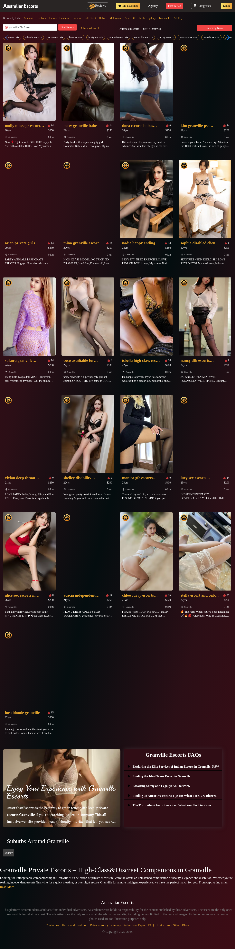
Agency (153, 5)
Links (160, 925)
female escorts (211, 37)
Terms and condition (74, 925)
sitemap (116, 925)
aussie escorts (55, 37)
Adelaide (29, 18)
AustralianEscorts (129, 28)
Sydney (152, 18)
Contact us (52, 925)
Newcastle (130, 18)
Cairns (53, 18)
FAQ (151, 925)
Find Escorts (67, 27)
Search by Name (215, 28)
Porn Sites (172, 925)
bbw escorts (75, 37)
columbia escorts (143, 37)
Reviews (97, 5)
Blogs (185, 925)
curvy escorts (166, 37)
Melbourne (115, 18)
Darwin (76, 18)
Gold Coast (90, 18)
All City (178, 18)
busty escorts (96, 37)
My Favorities (128, 5)
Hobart (103, 18)
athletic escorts (33, 37)
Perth (142, 18)
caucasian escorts (118, 37)
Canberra (65, 18)
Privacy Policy (99, 925)
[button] (227, 37)
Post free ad (174, 6)
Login (226, 5)
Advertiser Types (134, 925)
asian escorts (12, 37)
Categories (202, 5)
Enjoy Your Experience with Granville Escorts (61, 792)
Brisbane (41, 18)
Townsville (165, 18)
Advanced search (90, 28)
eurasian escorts (188, 37)
